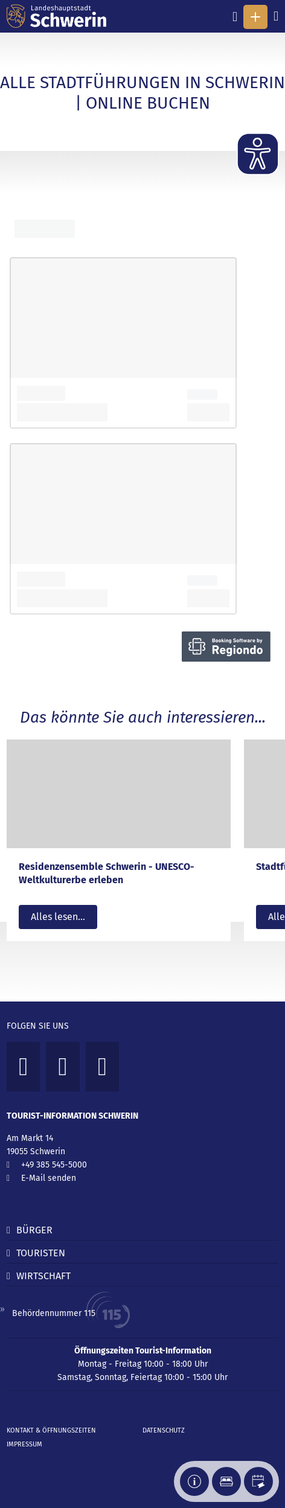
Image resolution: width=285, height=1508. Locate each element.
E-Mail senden (48, 1178)
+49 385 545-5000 (54, 1165)
